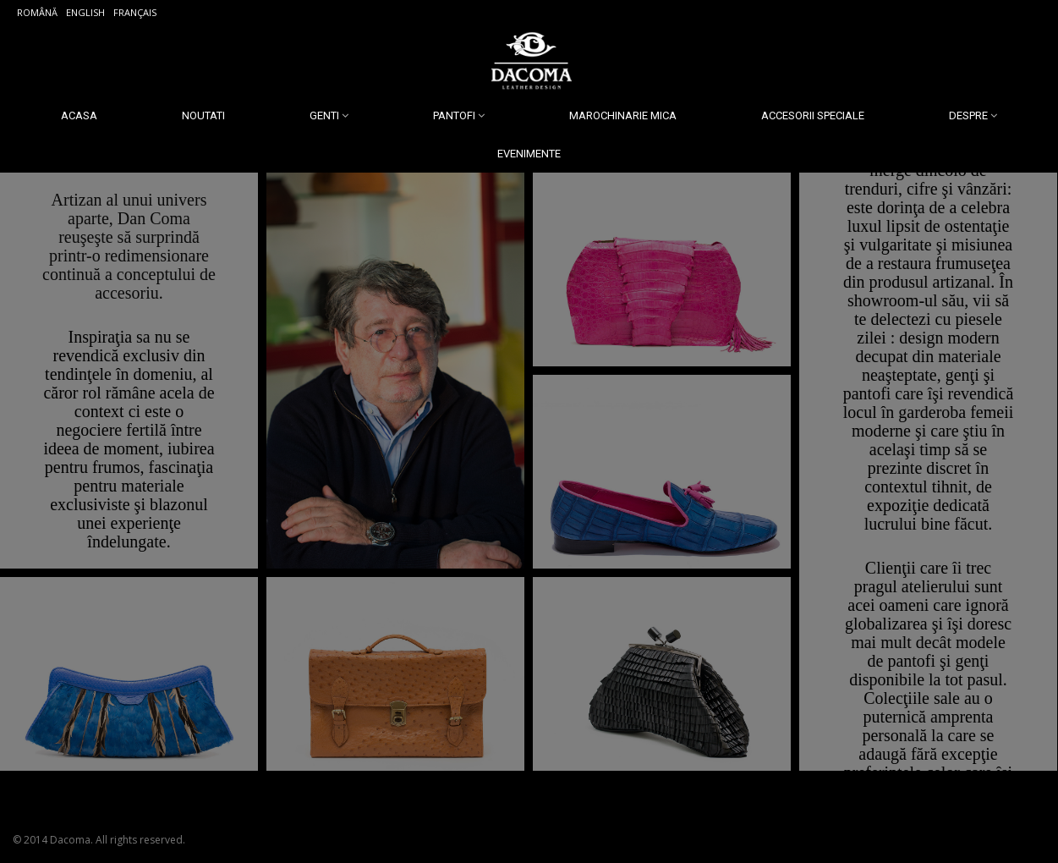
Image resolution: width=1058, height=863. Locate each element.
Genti (324, 115)
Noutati (203, 115)
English (85, 12)
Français (134, 12)
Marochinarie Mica (623, 115)
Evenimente (529, 153)
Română (37, 12)
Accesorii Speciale (812, 115)
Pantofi (454, 115)
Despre (968, 115)
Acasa (79, 115)
